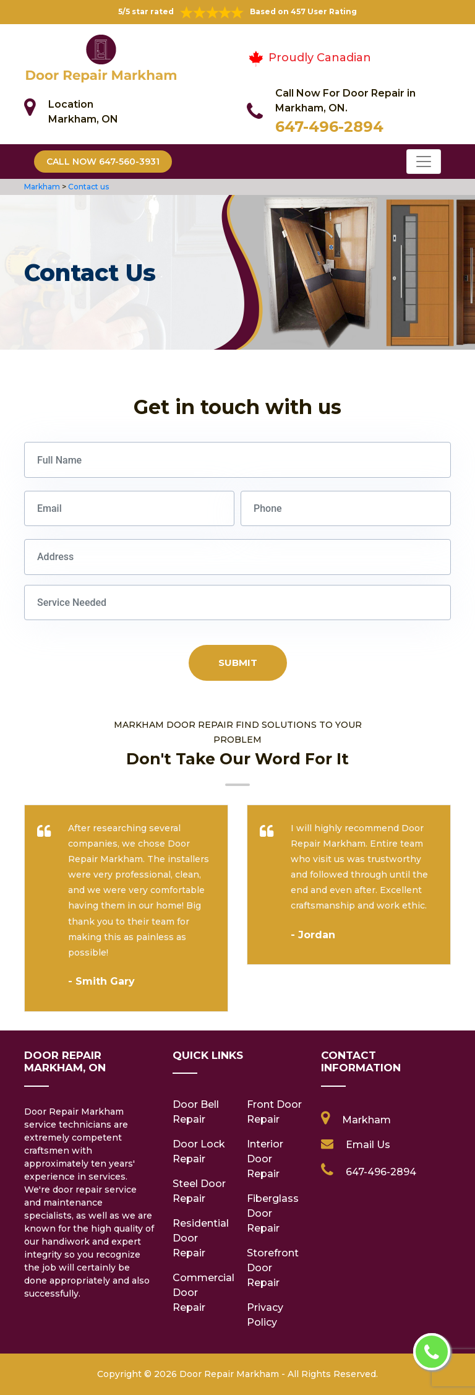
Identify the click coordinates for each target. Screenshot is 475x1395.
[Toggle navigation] (423, 161)
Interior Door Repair (265, 1159)
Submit (237, 662)
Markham (42, 186)
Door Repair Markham (229, 1374)
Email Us (368, 1145)
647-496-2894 (329, 127)
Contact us (88, 186)
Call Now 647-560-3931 (103, 161)
